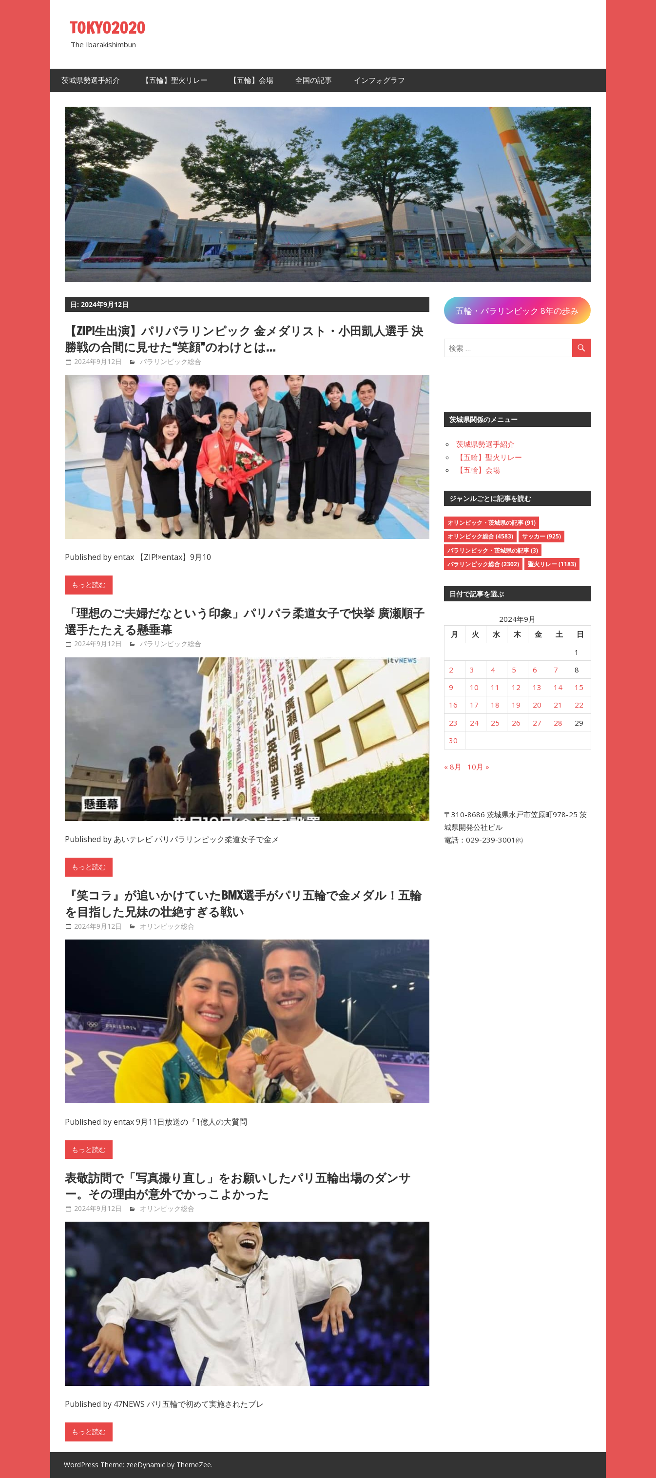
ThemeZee (193, 1464)
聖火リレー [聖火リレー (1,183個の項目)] (552, 564)
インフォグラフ (379, 80)
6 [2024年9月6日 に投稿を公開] (535, 669)
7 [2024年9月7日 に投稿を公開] (556, 669)
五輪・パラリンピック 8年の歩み (517, 310)
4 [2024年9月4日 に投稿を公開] (493, 669)
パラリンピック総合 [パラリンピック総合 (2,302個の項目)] (483, 564)
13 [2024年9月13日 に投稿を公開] (537, 687)
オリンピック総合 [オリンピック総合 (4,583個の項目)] (480, 536)
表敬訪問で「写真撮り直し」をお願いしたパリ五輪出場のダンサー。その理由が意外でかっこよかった (238, 1186)
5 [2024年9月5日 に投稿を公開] (514, 669)
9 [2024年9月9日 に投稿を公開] (451, 687)
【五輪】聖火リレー (175, 80)
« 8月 (453, 766)
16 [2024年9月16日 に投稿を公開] (453, 705)
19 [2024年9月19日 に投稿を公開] (516, 705)
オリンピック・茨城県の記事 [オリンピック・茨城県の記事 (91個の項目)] (491, 522)
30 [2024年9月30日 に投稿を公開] (453, 740)
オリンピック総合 (167, 926)
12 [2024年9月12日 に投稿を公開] (516, 687)
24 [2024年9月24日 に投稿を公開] (474, 723)
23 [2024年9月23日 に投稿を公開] (453, 723)
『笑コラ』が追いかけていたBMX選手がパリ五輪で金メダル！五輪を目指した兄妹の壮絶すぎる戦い (243, 903)
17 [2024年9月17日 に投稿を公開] (474, 705)
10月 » (478, 766)
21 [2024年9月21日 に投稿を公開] (558, 705)
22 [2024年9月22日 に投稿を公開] (579, 705)
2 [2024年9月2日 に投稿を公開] (451, 669)
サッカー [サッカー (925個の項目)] (541, 536)
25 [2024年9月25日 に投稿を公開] (495, 723)
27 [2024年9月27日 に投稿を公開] (537, 723)
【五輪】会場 (251, 80)
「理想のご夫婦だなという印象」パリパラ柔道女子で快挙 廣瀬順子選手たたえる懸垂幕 (244, 621)
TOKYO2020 (107, 28)
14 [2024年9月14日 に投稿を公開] (558, 687)
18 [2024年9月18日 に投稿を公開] (495, 705)
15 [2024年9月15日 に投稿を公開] (579, 687)
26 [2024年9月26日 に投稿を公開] (516, 723)
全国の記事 (313, 80)
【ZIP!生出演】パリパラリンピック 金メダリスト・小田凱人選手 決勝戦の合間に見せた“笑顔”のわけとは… (244, 339)
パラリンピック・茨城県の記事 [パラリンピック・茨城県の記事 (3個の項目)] (492, 550)
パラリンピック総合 (170, 361)
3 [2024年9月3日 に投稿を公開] (472, 669)
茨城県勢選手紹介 (90, 80)
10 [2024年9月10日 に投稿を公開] (474, 687)
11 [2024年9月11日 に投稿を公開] (495, 687)
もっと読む (89, 585)
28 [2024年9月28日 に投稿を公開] (558, 723)
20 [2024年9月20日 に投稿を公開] (537, 705)
